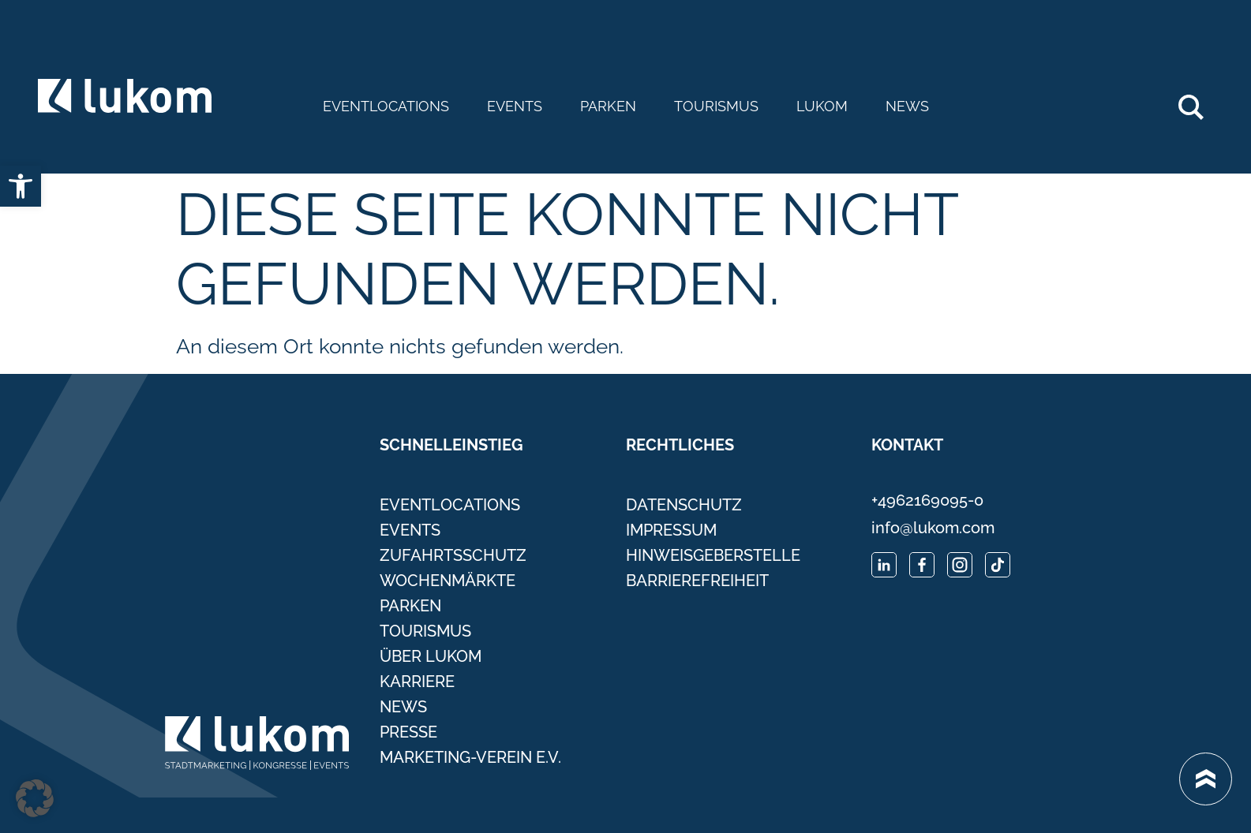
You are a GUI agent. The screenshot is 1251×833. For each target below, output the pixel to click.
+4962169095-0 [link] (927, 500)
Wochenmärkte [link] (447, 580)
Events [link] (514, 106)
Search (1199, 101)
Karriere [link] (417, 681)
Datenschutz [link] (684, 504)
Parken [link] (608, 106)
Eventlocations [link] (386, 106)
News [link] (907, 106)
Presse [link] (408, 732)
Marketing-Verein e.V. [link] (470, 757)
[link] (20, 186)
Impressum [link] (671, 530)
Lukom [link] (822, 106)
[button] (34, 798)
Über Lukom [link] (430, 656)
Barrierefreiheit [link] (697, 580)
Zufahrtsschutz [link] (453, 555)
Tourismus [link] (716, 106)
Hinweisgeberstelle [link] (713, 555)
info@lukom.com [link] (932, 527)
